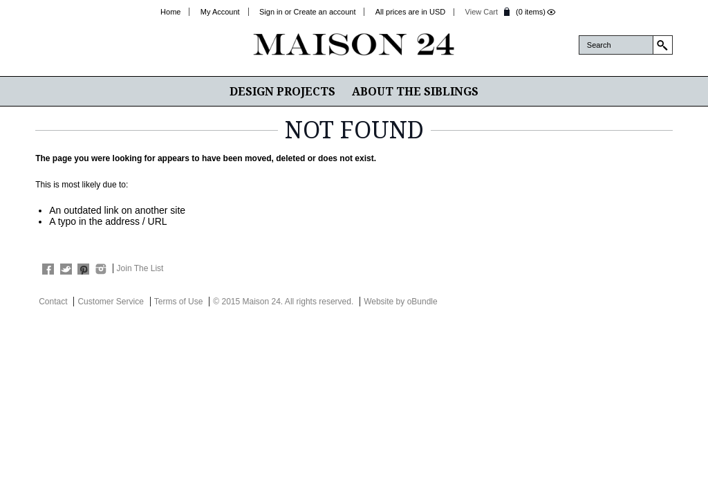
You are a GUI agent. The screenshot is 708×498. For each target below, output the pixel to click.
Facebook (48, 269)
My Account (220, 12)
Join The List (140, 268)
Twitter (66, 269)
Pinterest (83, 269)
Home (170, 12)
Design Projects (282, 91)
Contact (53, 301)
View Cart (481, 12)
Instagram (100, 269)
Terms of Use (178, 301)
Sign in (271, 12)
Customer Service (110, 301)
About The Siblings (415, 91)
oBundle (422, 301)
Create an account (325, 12)
